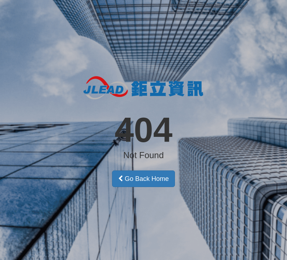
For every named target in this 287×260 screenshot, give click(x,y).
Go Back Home (143, 178)
